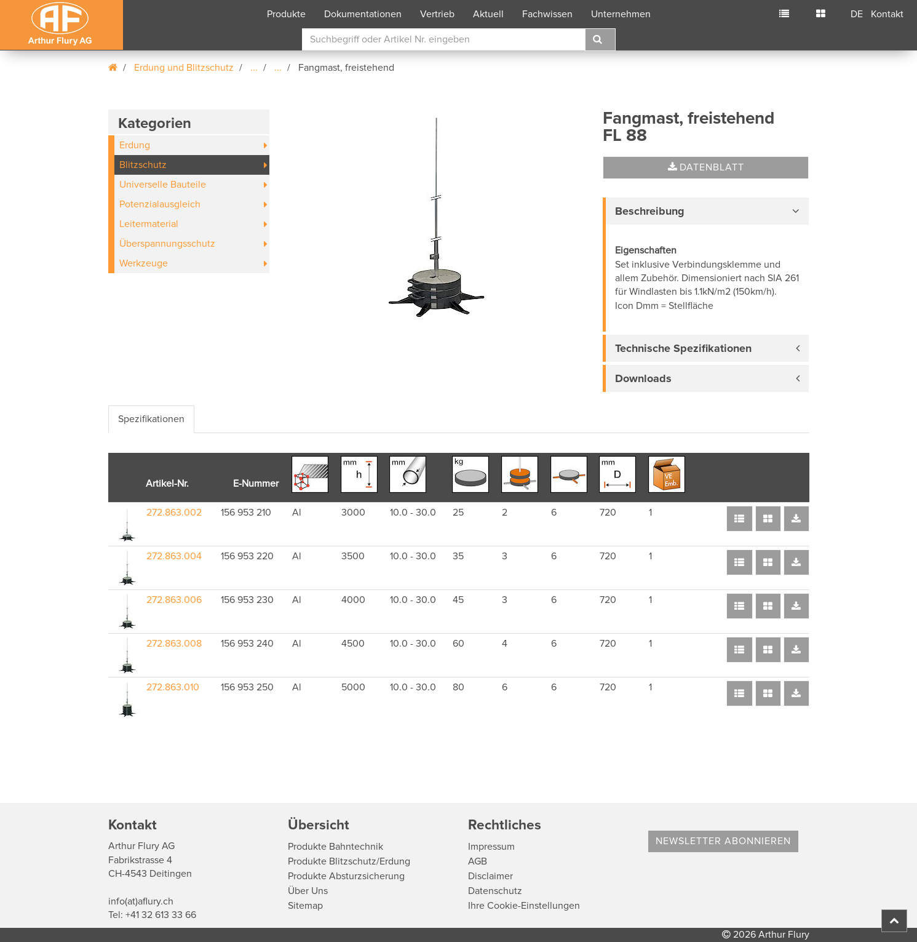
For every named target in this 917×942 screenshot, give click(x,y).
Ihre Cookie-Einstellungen (524, 906)
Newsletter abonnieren (723, 841)
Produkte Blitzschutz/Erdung (349, 861)
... (254, 68)
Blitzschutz (143, 165)
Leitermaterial (148, 224)
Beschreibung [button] (650, 211)
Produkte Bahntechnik (335, 846)
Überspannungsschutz (167, 243)
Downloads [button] (643, 378)
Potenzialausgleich (159, 204)
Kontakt (887, 14)
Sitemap (305, 906)
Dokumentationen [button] (363, 14)
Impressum (491, 846)
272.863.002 (174, 512)
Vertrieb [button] (437, 14)
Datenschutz (495, 891)
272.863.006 (174, 600)
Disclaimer (490, 876)
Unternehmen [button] (621, 14)
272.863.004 (174, 556)
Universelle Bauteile (162, 184)
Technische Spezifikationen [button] (683, 348)
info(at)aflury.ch (140, 901)
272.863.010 (172, 687)
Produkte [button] (286, 14)
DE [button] (857, 14)
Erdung (134, 145)
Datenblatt (706, 167)
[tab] (706, 211)
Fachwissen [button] (547, 14)
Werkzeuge (143, 263)
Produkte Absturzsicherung (346, 876)
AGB (477, 861)
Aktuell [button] (488, 14)
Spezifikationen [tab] (151, 419)
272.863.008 (174, 643)
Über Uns (308, 891)
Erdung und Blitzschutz (184, 68)
